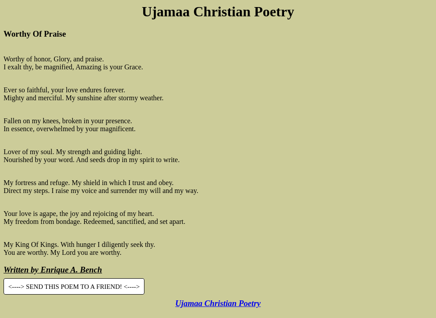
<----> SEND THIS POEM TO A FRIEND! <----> (74, 286)
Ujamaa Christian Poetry (218, 303)
